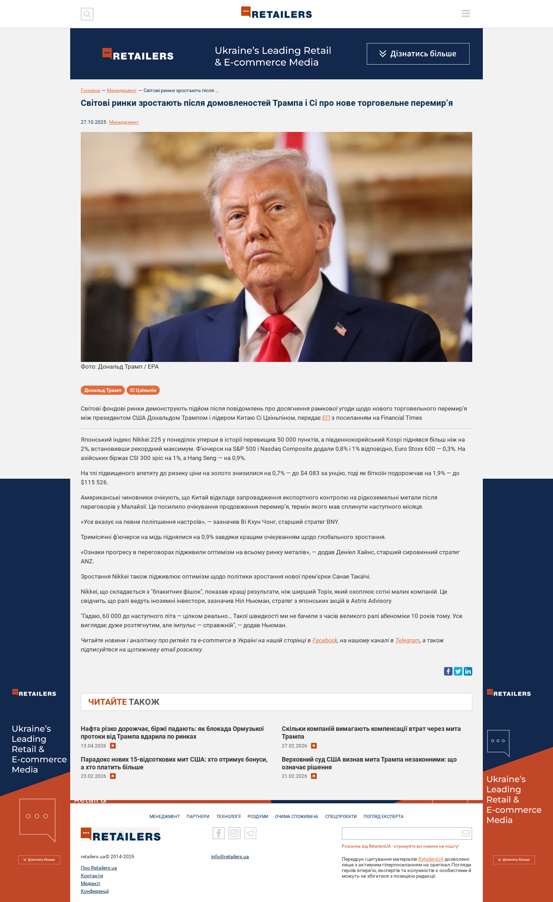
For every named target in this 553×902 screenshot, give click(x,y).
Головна (90, 90)
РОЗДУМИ (258, 813)
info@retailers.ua (230, 856)
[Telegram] (250, 834)
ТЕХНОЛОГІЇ (227, 813)
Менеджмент (122, 90)
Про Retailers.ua (99, 868)
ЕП (326, 417)
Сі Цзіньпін (143, 390)
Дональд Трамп (102, 390)
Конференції (95, 891)
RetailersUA (431, 859)
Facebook (325, 640)
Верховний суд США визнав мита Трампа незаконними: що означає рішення (369, 762)
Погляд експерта (387, 813)
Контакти (92, 875)
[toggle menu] (466, 13)
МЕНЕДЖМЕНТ (161, 813)
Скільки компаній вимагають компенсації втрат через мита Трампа (371, 732)
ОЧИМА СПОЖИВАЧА (298, 813)
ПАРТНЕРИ (195, 813)
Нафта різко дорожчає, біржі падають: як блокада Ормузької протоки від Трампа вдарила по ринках (172, 732)
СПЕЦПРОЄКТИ (343, 813)
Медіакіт (91, 883)
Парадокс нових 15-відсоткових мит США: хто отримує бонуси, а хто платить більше (174, 762)
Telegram (407, 640)
